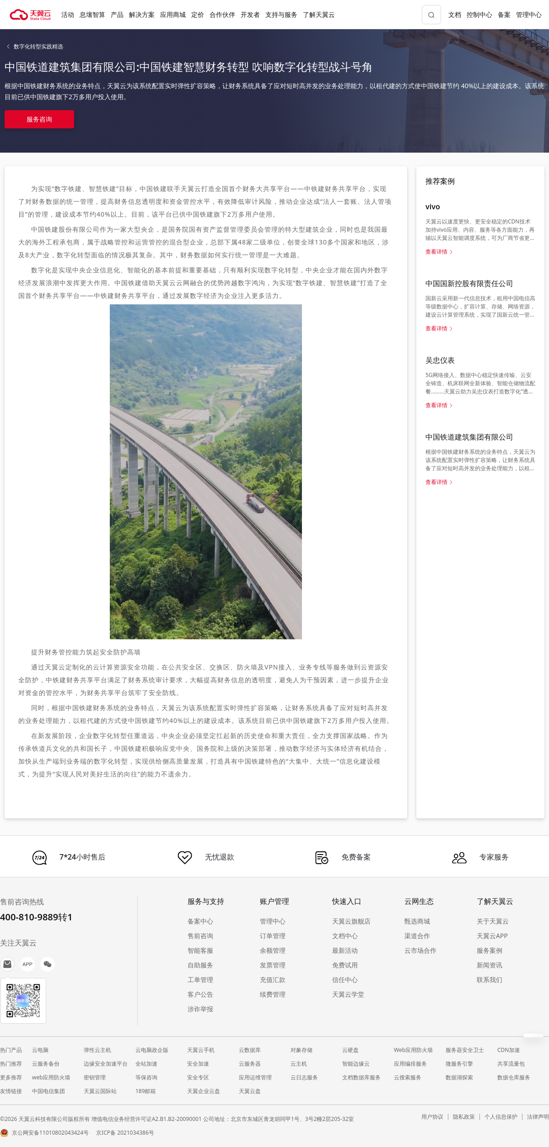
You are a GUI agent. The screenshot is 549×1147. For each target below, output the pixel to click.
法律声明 (538, 1116)
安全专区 (198, 1077)
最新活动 (345, 950)
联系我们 (489, 979)
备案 (504, 14)
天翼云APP (492, 935)
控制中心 (479, 14)
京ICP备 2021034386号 (125, 1132)
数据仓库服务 (513, 1077)
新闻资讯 (489, 965)
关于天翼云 (493, 921)
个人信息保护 (500, 1116)
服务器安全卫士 (465, 1050)
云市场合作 (420, 950)
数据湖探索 (459, 1077)
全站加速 (146, 1063)
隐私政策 (464, 1116)
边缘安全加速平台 (106, 1063)
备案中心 (200, 921)
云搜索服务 (407, 1077)
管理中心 (529, 14)
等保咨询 (146, 1077)
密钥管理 (95, 1077)
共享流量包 (511, 1063)
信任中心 (345, 979)
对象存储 (301, 1050)
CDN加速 (508, 1050)
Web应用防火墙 (413, 1050)
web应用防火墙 (51, 1077)
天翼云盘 (250, 1091)
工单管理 (200, 979)
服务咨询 (39, 119)
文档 (454, 14)
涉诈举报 (200, 1008)
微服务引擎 (459, 1063)
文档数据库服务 (361, 1077)
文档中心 (345, 935)
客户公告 (200, 994)
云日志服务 (304, 1077)
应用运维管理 (255, 1077)
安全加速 (198, 1063)
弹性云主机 (97, 1050)
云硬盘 (350, 1050)
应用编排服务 (410, 1063)
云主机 (299, 1063)
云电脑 (40, 1050)
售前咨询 (200, 935)
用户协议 (432, 1116)
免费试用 (345, 965)
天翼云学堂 (348, 994)
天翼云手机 (201, 1050)
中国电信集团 (48, 1091)
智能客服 (200, 950)
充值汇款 (272, 979)
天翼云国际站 (100, 1091)
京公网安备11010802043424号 (50, 1132)
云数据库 (250, 1050)
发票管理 (272, 965)
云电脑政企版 (151, 1050)
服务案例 (489, 950)
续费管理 (272, 994)
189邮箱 (145, 1091)
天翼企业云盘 (203, 1091)
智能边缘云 (356, 1063)
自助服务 (200, 965)
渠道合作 (417, 935)
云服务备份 (45, 1063)
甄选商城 (417, 921)
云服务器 (250, 1063)
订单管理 (272, 935)
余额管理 (272, 950)
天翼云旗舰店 (351, 921)
